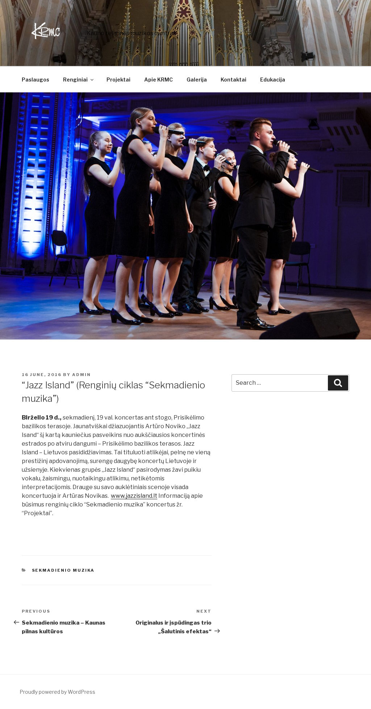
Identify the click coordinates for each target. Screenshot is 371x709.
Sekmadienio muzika (63, 570)
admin (81, 374)
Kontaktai (233, 79)
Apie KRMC (158, 79)
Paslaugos (35, 79)
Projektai (118, 79)
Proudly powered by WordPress (57, 692)
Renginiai (79, 79)
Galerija (197, 79)
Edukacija (272, 79)
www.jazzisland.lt (134, 495)
